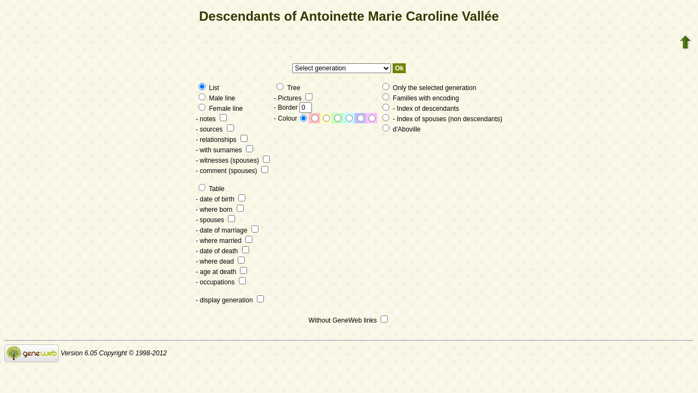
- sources (215, 129)
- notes (211, 119)
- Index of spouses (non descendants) (442, 119)
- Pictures (293, 98)
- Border (293, 107)
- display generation (230, 300)
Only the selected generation (429, 88)
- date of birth (220, 199)
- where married (224, 241)
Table (211, 189)
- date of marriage (227, 230)
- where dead (220, 261)
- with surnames (224, 150)
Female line (220, 108)
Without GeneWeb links (348, 320)
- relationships (222, 140)
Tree (288, 88)
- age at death (221, 272)
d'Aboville (401, 129)
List (208, 88)
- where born (220, 209)
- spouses (215, 220)
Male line (216, 98)
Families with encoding (420, 98)
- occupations (221, 282)
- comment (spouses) (232, 171)
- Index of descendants (420, 108)
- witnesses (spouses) (233, 160)
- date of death (222, 251)
